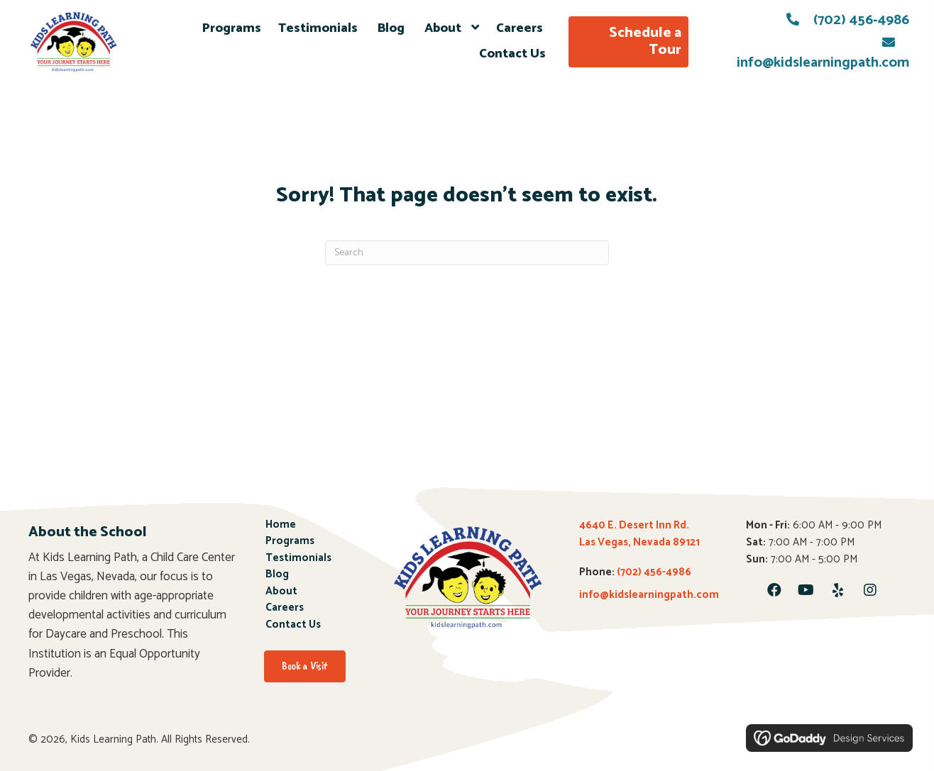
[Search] (467, 252)
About (282, 592)
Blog (278, 575)
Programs (289, 541)
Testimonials (299, 558)
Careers (285, 608)
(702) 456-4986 (861, 20)
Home (280, 525)
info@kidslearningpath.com (649, 595)
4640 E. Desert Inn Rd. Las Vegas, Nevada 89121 (639, 533)
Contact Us (293, 625)
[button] (774, 590)
